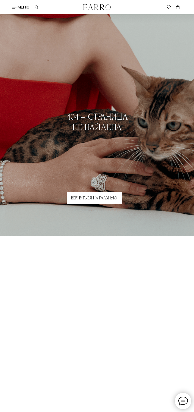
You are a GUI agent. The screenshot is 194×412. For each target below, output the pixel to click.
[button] (14, 7)
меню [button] (23, 7)
